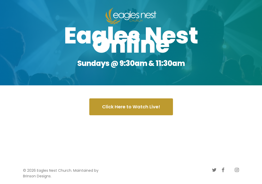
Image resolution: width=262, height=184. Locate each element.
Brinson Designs (37, 176)
